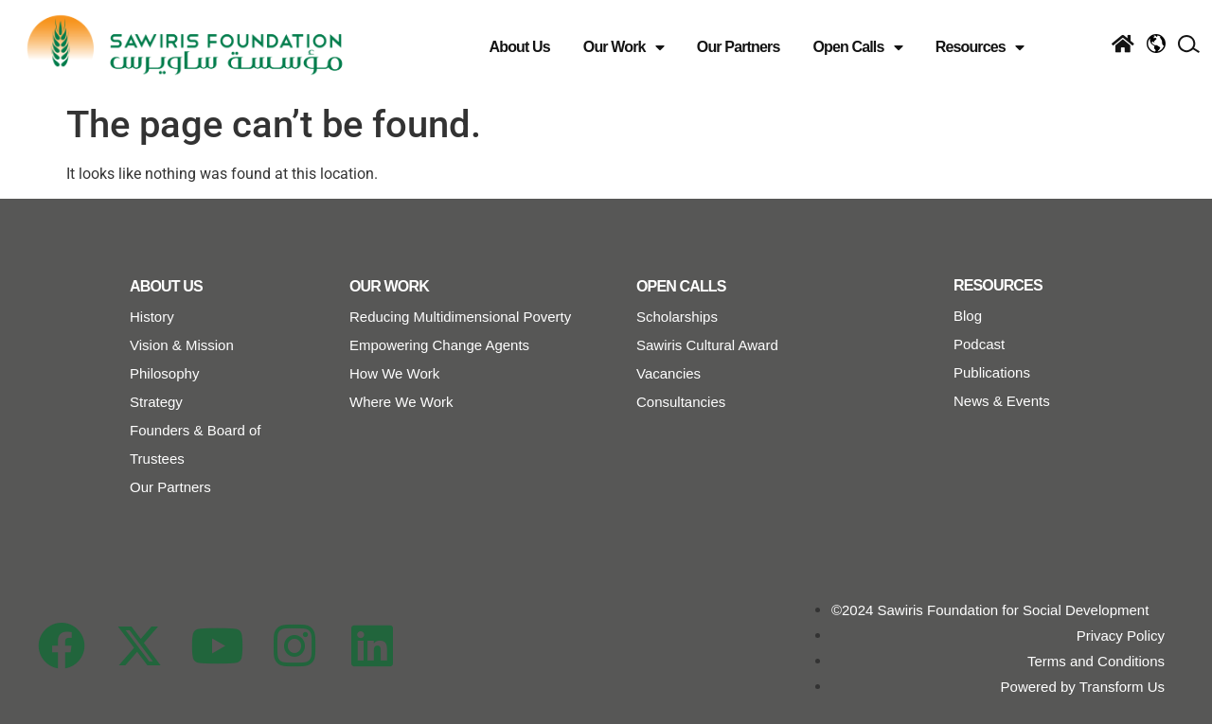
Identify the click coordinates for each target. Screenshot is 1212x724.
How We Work (394, 373)
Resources (980, 47)
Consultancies (680, 402)
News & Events (1002, 401)
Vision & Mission (182, 345)
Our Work (623, 47)
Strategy (156, 402)
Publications (992, 372)
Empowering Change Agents (439, 345)
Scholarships (677, 317)
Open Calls (856, 47)
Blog (968, 316)
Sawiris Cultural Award (707, 345)
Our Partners (738, 47)
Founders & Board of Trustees (195, 444)
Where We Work (401, 402)
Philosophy (164, 373)
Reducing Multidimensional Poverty (460, 317)
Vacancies (668, 373)
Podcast (979, 344)
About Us (520, 47)
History (152, 317)
